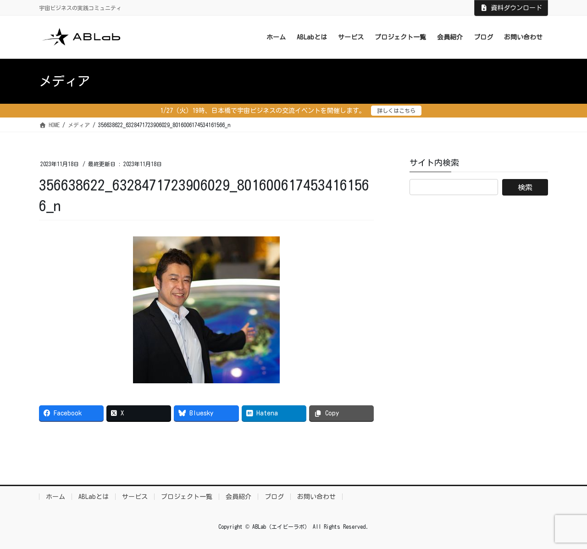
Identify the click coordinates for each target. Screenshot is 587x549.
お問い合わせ (316, 496)
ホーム (55, 496)
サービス (135, 496)
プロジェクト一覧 (186, 496)
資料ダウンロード (511, 8)
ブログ (274, 496)
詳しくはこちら (396, 110)
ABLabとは (93, 496)
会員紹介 (238, 496)
